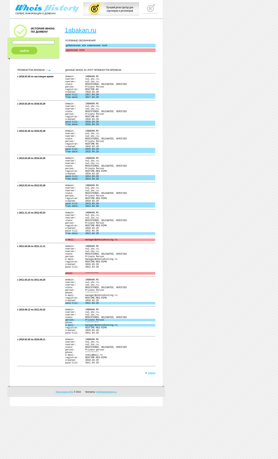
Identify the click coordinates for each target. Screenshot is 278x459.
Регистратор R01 (64, 444)
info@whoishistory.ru (106, 444)
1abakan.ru (80, 30)
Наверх (150, 426)
